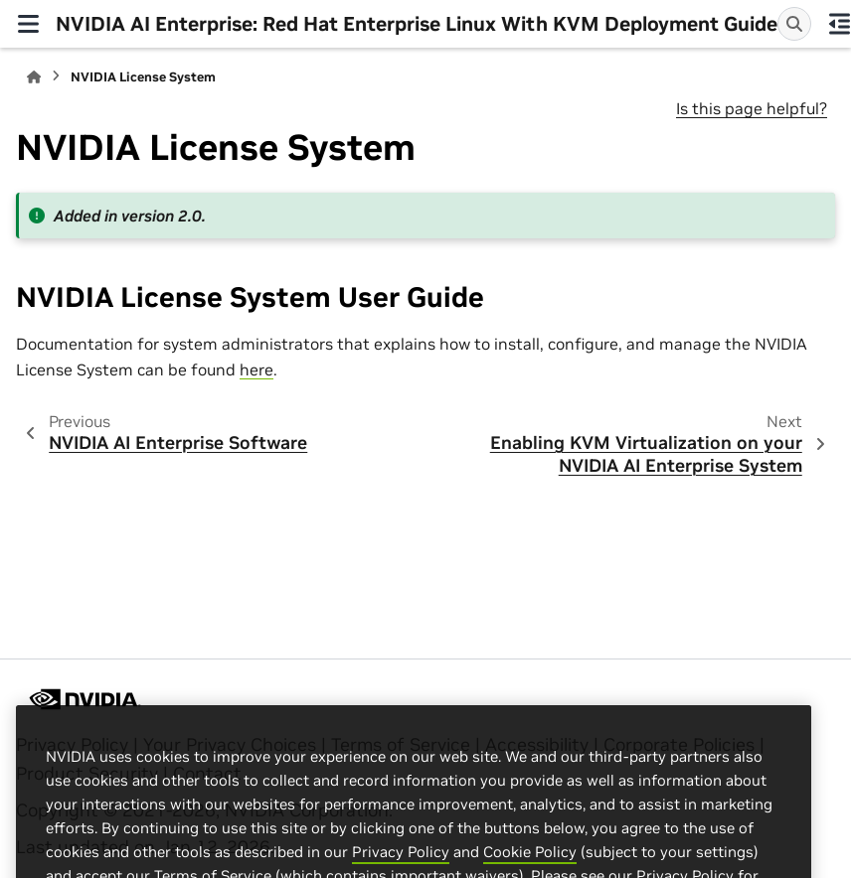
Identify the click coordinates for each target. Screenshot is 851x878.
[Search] (794, 24)
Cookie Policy (530, 863)
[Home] (34, 77)
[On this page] (839, 24)
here (256, 369)
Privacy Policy (400, 863)
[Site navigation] (28, 24)
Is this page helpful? (751, 108)
